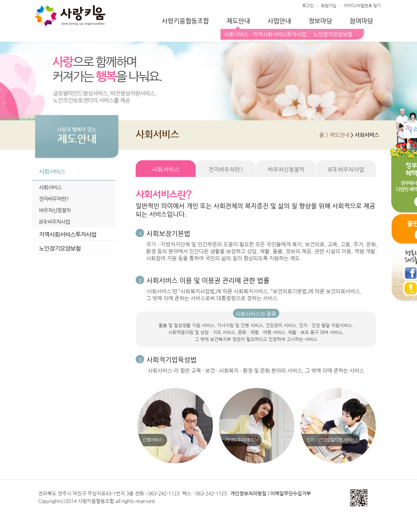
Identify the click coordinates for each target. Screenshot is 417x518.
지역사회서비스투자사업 (279, 34)
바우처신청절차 (55, 210)
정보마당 (320, 20)
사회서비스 (236, 34)
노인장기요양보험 (331, 34)
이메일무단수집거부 (290, 493)
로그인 (308, 5)
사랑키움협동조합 (185, 20)
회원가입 (328, 5)
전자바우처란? (54, 199)
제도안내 (238, 20)
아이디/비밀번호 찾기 (362, 5)
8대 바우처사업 (54, 222)
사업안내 (279, 20)
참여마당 (361, 20)
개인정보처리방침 (248, 493)
